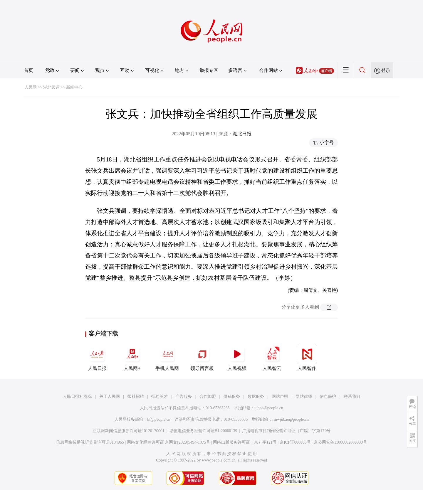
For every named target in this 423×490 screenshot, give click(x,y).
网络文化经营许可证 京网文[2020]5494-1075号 (168, 442)
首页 (28, 70)
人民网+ (132, 357)
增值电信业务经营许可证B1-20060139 (203, 431)
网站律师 (304, 396)
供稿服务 (232, 396)
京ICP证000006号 (295, 442)
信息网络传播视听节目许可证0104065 (90, 442)
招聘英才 (159, 396)
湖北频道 (51, 87)
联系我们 (352, 396)
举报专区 (208, 70)
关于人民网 (109, 396)
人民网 (30, 87)
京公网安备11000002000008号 (340, 442)
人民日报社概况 (77, 396)
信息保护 (328, 396)
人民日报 (97, 357)
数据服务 (256, 396)
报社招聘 (135, 396)
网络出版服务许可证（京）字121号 (245, 442)
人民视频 (237, 357)
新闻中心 (74, 87)
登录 (385, 70)
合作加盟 (207, 396)
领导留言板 (202, 357)
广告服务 (183, 396)
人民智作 (307, 357)
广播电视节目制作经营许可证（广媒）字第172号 (286, 431)
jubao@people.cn (268, 408)
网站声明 (280, 396)
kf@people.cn (158, 419)
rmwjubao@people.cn (290, 419)
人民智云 (272, 357)
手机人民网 (167, 357)
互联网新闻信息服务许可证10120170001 (128, 431)
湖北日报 (242, 133)
